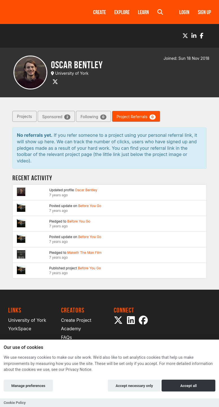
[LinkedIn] (194, 36)
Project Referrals (136, 117)
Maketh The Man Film (84, 252)
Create (99, 12)
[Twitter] (185, 36)
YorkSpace (19, 328)
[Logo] (43, 12)
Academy (71, 328)
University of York (27, 320)
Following (93, 117)
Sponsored (56, 117)
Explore (121, 12)
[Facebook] (201, 36)
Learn (143, 12)
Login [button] (184, 12)
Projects (24, 116)
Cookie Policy (15, 403)
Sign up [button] (204, 12)
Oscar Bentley (86, 190)
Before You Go (89, 206)
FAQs (66, 337)
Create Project (76, 320)
